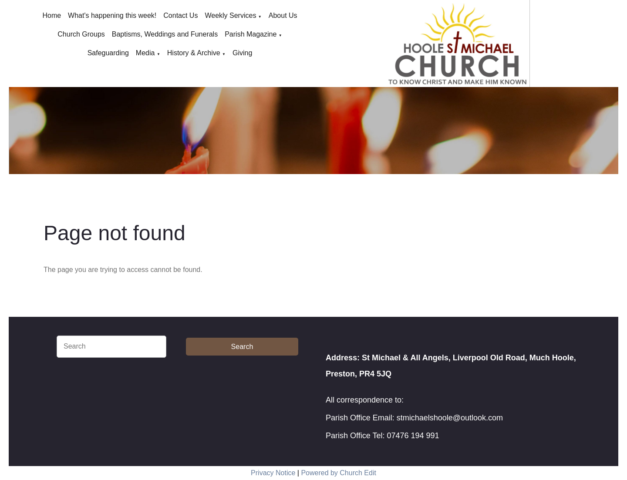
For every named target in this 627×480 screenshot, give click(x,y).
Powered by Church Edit (338, 473)
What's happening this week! (112, 15)
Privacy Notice (273, 473)
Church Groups (81, 34)
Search (242, 346)
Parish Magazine (250, 34)
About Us (283, 15)
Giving (242, 53)
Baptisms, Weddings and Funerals (165, 34)
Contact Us (180, 15)
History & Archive (193, 53)
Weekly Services (230, 15)
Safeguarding (108, 53)
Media (145, 53)
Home (51, 15)
